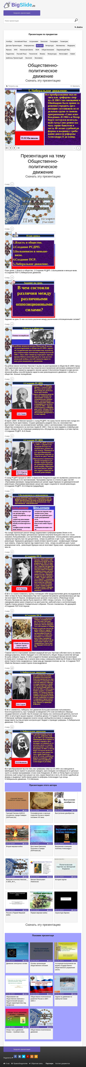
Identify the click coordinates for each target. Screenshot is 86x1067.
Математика (60, 46)
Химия (72, 54)
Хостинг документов (62, 1063)
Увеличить (75, 86)
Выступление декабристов (64, 813)
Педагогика (10, 54)
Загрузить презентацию (21, 13)
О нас (6, 1063)
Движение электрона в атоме (16, 963)
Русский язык (21, 54)
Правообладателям (19, 1063)
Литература (49, 46)
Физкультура (52, 54)
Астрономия (33, 41)
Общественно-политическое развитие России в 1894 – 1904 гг (41, 999)
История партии (60, 880)
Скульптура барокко (62, 913)
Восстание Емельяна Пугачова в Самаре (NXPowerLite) (38, 849)
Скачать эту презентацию (42, 80)
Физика (42, 54)
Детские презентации (14, 46)
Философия (63, 54)
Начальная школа (26, 50)
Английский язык (21, 41)
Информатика (29, 46)
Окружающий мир (63, 50)
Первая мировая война (39, 913)
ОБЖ (37, 50)
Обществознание (48, 50)
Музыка (8, 50)
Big (23, 5)
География (54, 41)
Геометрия (64, 41)
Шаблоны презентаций (14, 58)
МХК (15, 50)
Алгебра (9, 41)
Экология (28, 58)
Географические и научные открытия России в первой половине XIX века (40, 815)
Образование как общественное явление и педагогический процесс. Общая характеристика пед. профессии (16, 1001)
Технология (33, 54)
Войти (79, 27)
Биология (44, 41)
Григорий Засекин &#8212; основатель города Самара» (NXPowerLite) (16, 815)
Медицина (71, 46)
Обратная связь (36, 1063)
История (40, 46)
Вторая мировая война (14, 846)
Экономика (38, 58)
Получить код (12, 86)
